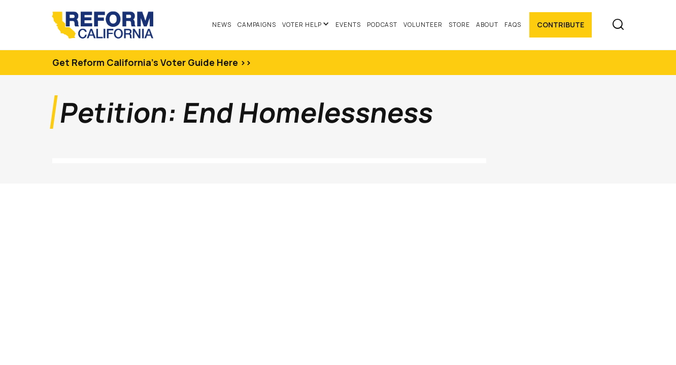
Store (459, 24)
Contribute (560, 24)
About (487, 24)
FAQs (512, 24)
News (221, 24)
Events (348, 24)
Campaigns (257, 24)
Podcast (382, 24)
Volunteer (423, 24)
